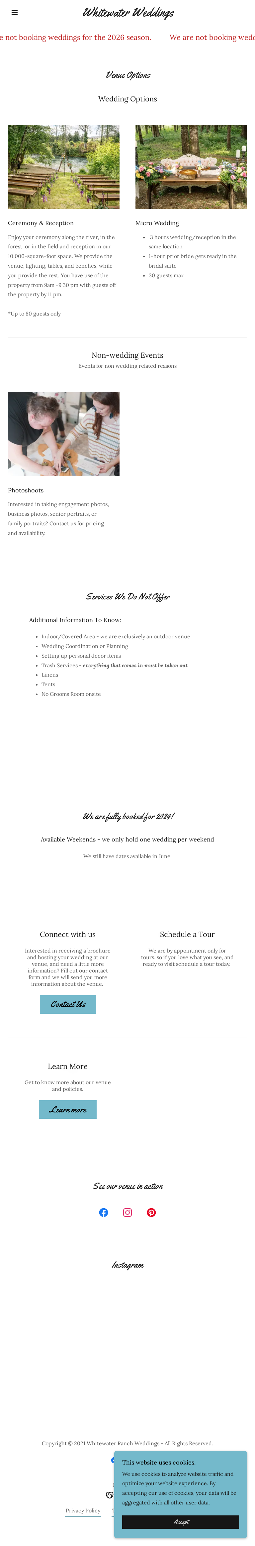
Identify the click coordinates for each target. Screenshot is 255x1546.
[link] (127, 14)
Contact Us (67, 1004)
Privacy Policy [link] (83, 1510)
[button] (26, 12)
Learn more (67, 1109)
